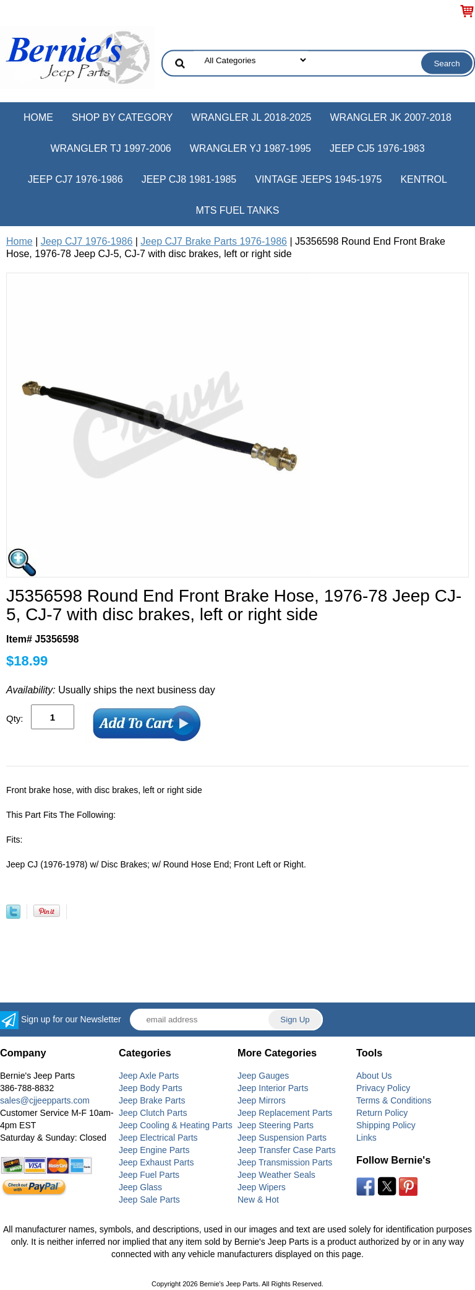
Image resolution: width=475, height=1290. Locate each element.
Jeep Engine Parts (154, 1150)
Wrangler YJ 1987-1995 (250, 148)
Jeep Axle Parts (149, 1076)
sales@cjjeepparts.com (45, 1100)
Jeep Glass (140, 1187)
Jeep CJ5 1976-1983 (377, 148)
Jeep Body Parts (150, 1088)
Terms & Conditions (393, 1100)
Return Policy (382, 1113)
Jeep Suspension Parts (282, 1138)
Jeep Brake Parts (152, 1100)
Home (38, 117)
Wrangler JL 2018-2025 (251, 117)
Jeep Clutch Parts (153, 1113)
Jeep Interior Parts (273, 1088)
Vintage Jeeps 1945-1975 (318, 179)
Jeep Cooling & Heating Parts (176, 1125)
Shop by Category (122, 117)
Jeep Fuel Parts (149, 1175)
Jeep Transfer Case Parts (287, 1150)
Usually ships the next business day (110, 690)
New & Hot (258, 1199)
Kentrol (423, 179)
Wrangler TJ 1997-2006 (110, 148)
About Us (374, 1076)
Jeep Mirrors (262, 1100)
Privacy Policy (383, 1088)
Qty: (15, 718)
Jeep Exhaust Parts (156, 1162)
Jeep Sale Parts (149, 1199)
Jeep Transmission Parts (285, 1162)
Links (366, 1138)
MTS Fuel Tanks (238, 210)
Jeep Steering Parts (276, 1125)
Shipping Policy (386, 1125)
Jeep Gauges (263, 1076)
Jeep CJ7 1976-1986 (75, 179)
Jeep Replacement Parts (285, 1113)
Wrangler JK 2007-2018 (390, 117)
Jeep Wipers (262, 1187)
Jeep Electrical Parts (158, 1138)
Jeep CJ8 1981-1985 (189, 179)
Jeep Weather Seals (276, 1175)
